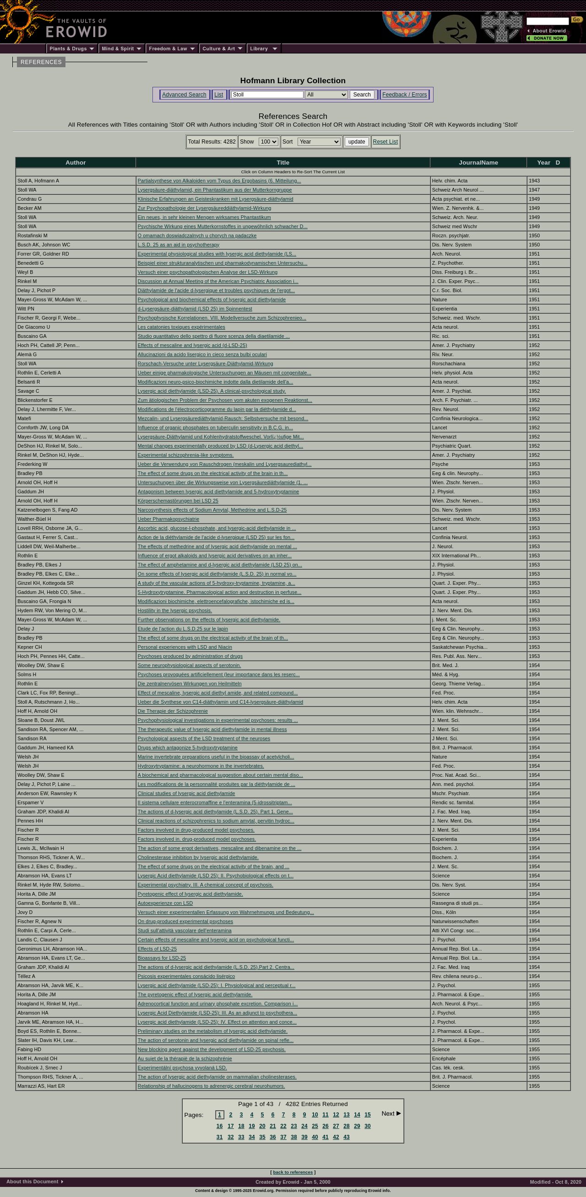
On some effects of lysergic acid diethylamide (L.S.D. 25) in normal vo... (217, 574)
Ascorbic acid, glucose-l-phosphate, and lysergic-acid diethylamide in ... (217, 528)
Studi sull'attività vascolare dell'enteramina (185, 930)
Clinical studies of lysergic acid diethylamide (186, 793)
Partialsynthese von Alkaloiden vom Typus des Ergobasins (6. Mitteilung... (219, 180)
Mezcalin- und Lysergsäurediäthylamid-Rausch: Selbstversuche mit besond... (223, 418)
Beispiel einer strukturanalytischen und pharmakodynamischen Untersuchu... (223, 263)
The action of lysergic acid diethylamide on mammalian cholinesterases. (217, 1076)
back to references (293, 1172)
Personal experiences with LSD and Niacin (185, 647)
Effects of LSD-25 (157, 948)
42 (336, 1137)
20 (262, 1126)
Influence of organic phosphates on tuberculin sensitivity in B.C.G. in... (215, 427)
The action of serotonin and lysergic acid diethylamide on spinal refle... (215, 1040)
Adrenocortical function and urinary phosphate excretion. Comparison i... (218, 1003)
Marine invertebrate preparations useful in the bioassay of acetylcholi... (216, 756)
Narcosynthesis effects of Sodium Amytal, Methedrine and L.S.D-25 (212, 510)
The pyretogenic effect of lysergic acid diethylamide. (195, 994)
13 (346, 1115)
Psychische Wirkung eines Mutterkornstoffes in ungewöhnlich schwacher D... (223, 226)
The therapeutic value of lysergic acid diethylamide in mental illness (212, 729)
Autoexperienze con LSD (165, 903)
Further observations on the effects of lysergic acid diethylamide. (209, 619)
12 (336, 1115)
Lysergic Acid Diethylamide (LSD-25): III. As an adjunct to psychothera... (217, 1012)
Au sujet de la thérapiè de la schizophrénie (185, 1058)
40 (315, 1137)
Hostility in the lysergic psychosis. (175, 610)
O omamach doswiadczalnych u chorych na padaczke (197, 235)
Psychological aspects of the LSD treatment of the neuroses (204, 738)
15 (367, 1115)
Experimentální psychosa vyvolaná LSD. (182, 1067)
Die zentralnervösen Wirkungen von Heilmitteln (190, 683)
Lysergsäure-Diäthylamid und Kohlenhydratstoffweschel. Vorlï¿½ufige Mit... (221, 436)
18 (241, 1126)
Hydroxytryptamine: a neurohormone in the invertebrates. (201, 766)
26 (325, 1126)
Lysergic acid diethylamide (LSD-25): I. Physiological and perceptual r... (217, 985)
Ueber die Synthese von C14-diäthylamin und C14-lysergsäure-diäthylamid (220, 702)
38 (294, 1137)
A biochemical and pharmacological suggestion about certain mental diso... (220, 775)
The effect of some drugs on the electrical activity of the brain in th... (213, 473)
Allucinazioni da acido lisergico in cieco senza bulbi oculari (202, 354)
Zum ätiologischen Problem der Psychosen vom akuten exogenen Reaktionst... (225, 400)
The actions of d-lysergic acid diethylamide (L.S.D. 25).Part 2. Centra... (216, 967)
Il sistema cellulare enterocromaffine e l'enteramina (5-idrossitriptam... (215, 802)
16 (220, 1126)
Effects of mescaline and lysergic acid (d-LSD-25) (192, 345)
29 (357, 1126)
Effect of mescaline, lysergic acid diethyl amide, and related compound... (218, 692)
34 (252, 1137)
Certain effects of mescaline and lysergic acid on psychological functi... (216, 939)
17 (231, 1126)
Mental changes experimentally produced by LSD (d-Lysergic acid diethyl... (220, 446)
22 (283, 1126)
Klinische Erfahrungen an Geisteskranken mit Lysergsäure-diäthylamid (215, 199)
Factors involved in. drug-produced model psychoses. (197, 839)
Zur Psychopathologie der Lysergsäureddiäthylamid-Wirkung (204, 208)
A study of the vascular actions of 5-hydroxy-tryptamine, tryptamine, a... (216, 583)
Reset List (385, 142)
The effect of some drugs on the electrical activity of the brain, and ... (213, 866)
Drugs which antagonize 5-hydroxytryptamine (188, 747)
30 (367, 1126)
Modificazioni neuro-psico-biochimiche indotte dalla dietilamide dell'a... (215, 382)
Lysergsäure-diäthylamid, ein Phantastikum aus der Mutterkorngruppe (215, 189)
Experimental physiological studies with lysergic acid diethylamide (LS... (217, 253)
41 (325, 1137)
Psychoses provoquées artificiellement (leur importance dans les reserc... (219, 674)
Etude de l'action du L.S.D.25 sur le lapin (183, 628)
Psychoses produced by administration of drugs (190, 656)
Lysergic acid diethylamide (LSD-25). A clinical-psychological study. (212, 391)
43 (346, 1137)
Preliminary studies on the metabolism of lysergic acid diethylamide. (213, 1031)
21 (273, 1126)
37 (283, 1137)
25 (315, 1126)
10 (315, 1115)
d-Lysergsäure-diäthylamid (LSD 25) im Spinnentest (195, 308)
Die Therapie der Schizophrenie (173, 711)
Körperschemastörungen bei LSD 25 (178, 500)
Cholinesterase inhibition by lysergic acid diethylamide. (198, 857)
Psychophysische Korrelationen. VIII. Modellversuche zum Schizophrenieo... (222, 318)
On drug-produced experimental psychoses (185, 921)
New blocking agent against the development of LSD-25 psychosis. (212, 1049)
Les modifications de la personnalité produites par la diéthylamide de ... (216, 784)
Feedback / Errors (404, 94)
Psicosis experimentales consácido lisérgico (186, 976)
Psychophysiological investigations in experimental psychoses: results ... (218, 720)
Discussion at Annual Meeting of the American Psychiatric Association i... (218, 281)
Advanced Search (184, 94)
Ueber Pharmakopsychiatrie (169, 519)
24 (304, 1126)
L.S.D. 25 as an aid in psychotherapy (178, 244)
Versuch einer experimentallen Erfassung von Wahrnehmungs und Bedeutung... (226, 912)
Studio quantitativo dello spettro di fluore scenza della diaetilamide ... (214, 336)
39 (304, 1137)
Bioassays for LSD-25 (162, 958)
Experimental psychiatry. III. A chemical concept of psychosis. (205, 884)
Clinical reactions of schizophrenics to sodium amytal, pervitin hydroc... (216, 820)
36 (273, 1137)
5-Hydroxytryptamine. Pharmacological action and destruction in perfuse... (220, 592)
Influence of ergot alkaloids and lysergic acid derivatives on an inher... (215, 555)
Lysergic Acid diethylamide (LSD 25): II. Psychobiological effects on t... (215, 875)
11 (325, 1115)
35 (262, 1137)
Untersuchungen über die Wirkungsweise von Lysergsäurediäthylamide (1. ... (223, 482)
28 (346, 1126)
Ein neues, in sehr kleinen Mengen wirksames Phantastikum (204, 217)
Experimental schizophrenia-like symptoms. (186, 455)
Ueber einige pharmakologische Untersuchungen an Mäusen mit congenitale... (224, 372)
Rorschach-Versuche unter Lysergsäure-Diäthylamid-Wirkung (205, 363)
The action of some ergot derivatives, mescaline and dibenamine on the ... (220, 848)
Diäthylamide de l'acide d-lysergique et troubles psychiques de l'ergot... (216, 290)
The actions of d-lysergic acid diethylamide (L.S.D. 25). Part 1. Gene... (215, 811)
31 (220, 1137)
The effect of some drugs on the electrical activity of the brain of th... (213, 638)
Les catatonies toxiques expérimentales (181, 327)
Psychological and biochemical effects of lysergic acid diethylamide (212, 299)
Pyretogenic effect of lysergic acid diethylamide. (190, 894)
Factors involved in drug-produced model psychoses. (196, 830)
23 (294, 1126)
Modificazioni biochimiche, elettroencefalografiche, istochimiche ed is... (216, 601)
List (218, 94)
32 (231, 1137)
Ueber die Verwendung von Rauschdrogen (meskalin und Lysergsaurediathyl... (225, 464)
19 (252, 1126)
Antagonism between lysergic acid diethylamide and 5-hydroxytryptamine (218, 491)
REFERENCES (41, 62)
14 (357, 1115)
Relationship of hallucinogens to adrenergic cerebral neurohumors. (211, 1086)
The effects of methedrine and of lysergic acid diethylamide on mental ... (217, 546)
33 (241, 1137)
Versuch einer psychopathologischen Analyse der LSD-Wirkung (208, 272)
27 (336, 1126)
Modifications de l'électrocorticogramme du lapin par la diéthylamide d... (217, 409)
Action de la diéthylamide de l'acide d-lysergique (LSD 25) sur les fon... (216, 537)
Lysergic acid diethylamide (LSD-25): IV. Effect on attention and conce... (217, 1022)
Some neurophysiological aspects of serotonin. (189, 665)
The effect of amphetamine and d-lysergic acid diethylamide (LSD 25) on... (220, 564)
